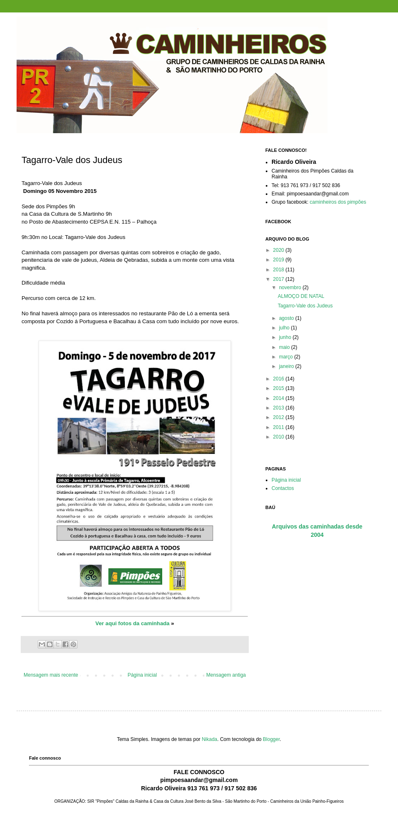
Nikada (209, 739)
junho (286, 337)
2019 (279, 260)
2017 (279, 279)
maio (285, 347)
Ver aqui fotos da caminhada (132, 623)
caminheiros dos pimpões (338, 202)
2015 (279, 388)
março (286, 357)
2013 (279, 408)
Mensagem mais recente (51, 675)
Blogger (271, 739)
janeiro (287, 366)
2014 (279, 398)
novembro (291, 287)
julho (285, 328)
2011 (279, 427)
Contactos (283, 488)
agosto (287, 318)
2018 (279, 270)
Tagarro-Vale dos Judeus (305, 306)
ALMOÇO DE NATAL (301, 296)
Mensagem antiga (226, 675)
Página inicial (142, 675)
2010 (279, 437)
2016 (279, 379)
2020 (279, 250)
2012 (279, 417)
